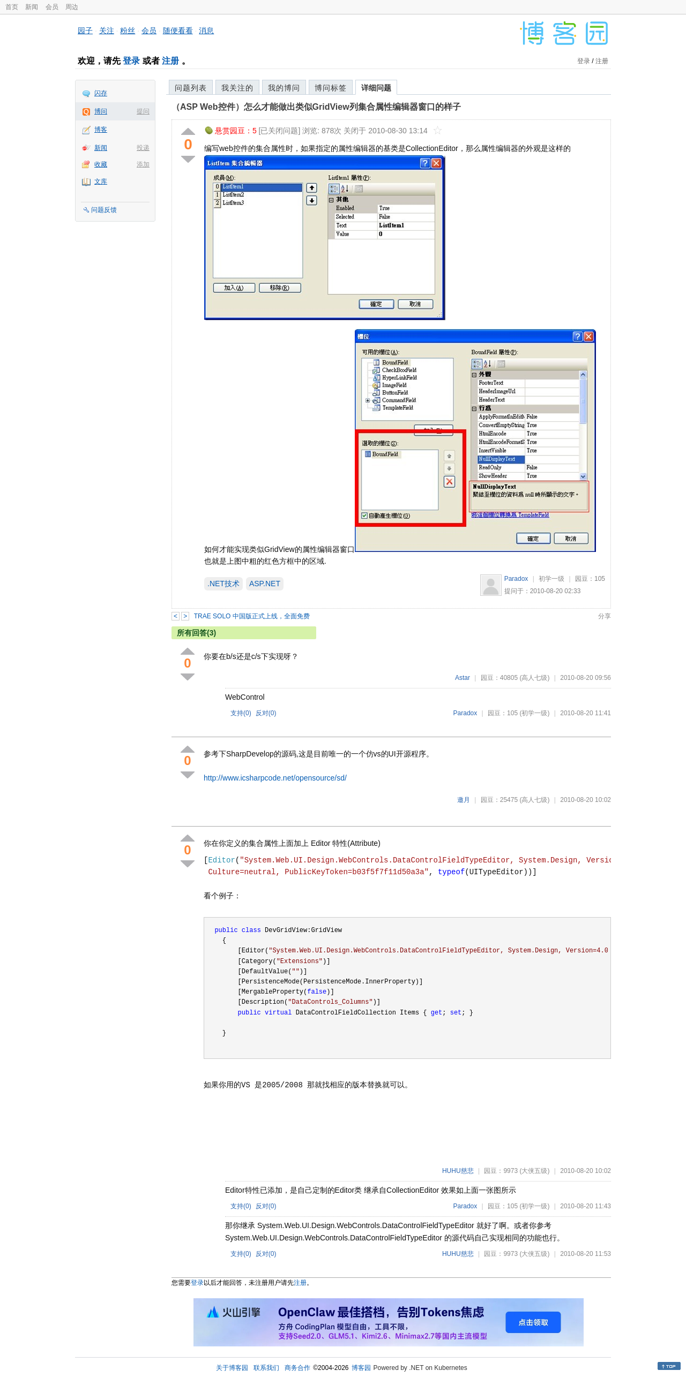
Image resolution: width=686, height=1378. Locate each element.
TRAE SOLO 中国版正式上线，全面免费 (252, 616)
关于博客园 (232, 1368)
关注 (106, 30)
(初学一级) (534, 713)
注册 (170, 60)
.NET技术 (223, 583)
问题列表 (191, 88)
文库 (100, 181)
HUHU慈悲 (458, 1171)
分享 (604, 616)
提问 (143, 111)
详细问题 (376, 88)
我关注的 (237, 88)
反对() (266, 713)
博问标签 (331, 88)
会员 (52, 7)
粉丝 (127, 30)
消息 (206, 30)
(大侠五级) (534, 1171)
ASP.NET (264, 583)
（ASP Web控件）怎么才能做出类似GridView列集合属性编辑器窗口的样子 (316, 106)
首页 (11, 7)
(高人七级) (534, 678)
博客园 (361, 1368)
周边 (71, 7)
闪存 (100, 93)
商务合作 (297, 1368)
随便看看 (178, 30)
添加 (143, 164)
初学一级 (551, 578)
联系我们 (266, 1368)
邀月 (463, 800)
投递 (143, 148)
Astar (462, 678)
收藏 (100, 164)
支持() (240, 713)
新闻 (31, 7)
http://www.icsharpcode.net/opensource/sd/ (275, 778)
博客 (100, 129)
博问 (100, 111)
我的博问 (284, 88)
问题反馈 (104, 210)
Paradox (516, 578)
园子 (85, 30)
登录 (131, 60)
